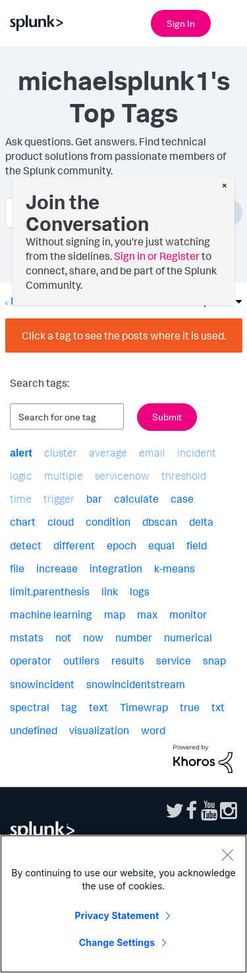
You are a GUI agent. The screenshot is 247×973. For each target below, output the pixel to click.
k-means (174, 568)
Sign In (181, 23)
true (190, 707)
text (98, 707)
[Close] (227, 854)
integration (116, 568)
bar (94, 498)
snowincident (42, 684)
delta (201, 521)
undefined (33, 730)
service (173, 660)
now (93, 637)
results (127, 660)
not (63, 637)
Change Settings (117, 942)
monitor (188, 614)
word (153, 730)
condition (108, 521)
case (182, 498)
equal (161, 545)
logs (140, 591)
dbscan (159, 521)
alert (21, 453)
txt (218, 707)
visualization (99, 730)
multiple (63, 475)
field (196, 545)
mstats (26, 637)
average (108, 452)
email (152, 452)
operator (30, 660)
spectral (29, 707)
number (133, 637)
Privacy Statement (117, 915)
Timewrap (144, 707)
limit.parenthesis (50, 591)
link (109, 591)
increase (57, 568)
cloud (60, 521)
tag (69, 707)
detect (25, 545)
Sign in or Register (157, 255)
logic (21, 475)
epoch (121, 545)
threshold (183, 475)
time (21, 498)
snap (214, 660)
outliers (81, 660)
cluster (60, 452)
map (114, 614)
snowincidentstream (135, 684)
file (17, 568)
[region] (123, 904)
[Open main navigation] (229, 22)
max (147, 614)
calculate (136, 498)
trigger (58, 498)
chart (23, 521)
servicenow (122, 475)
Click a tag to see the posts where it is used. (124, 335)
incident (196, 452)
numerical (188, 637)
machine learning (51, 614)
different (74, 545)
